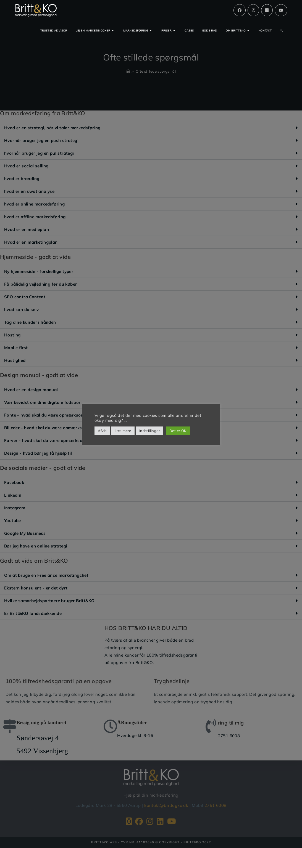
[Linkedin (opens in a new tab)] (267, 10)
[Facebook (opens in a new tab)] (239, 10)
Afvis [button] (102, 430)
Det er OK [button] (178, 430)
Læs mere (123, 430)
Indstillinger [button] (149, 430)
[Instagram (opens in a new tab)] (253, 10)
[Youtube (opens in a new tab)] (281, 10)
